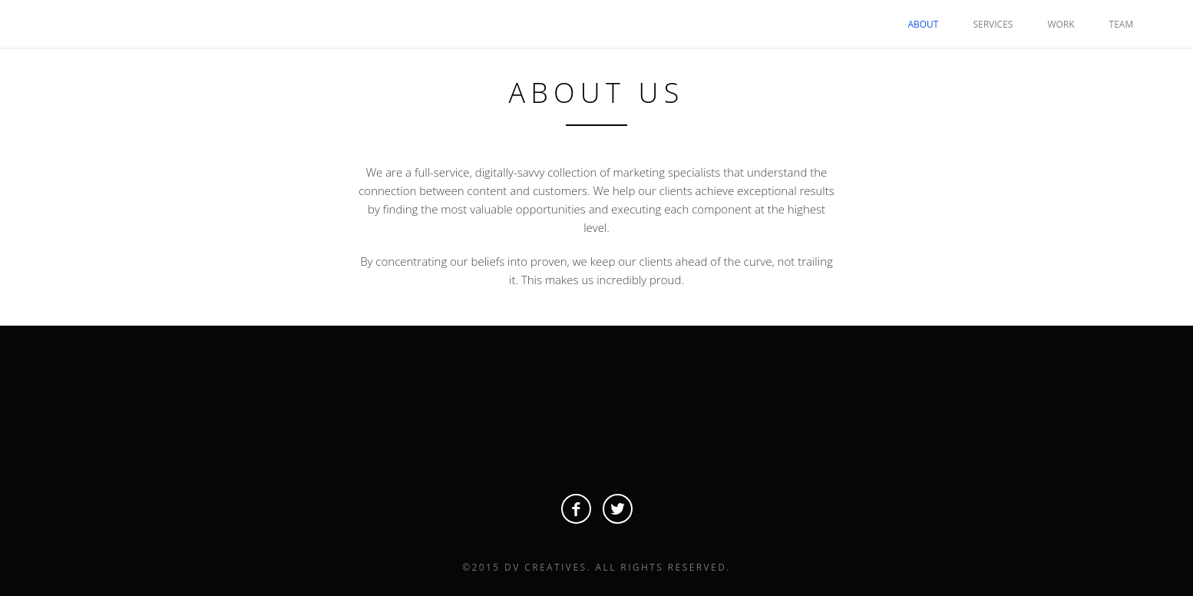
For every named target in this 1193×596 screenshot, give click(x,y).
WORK (1060, 24)
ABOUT (922, 24)
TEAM (1121, 24)
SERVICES (993, 24)
